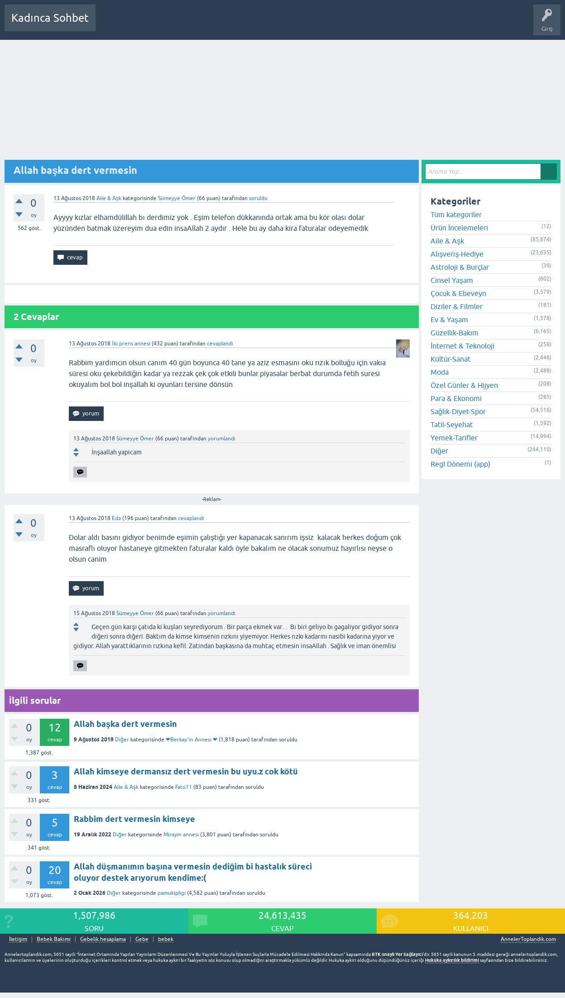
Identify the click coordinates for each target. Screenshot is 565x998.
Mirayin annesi (181, 834)
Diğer (122, 739)
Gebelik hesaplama (103, 939)
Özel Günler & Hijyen (464, 385)
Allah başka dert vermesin (125, 724)
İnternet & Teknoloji (462, 346)
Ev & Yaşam (449, 319)
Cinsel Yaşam (452, 280)
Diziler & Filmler (457, 306)
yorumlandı (221, 438)
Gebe (141, 939)
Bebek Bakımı (370, 24)
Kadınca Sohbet (50, 18)
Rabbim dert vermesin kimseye (134, 819)
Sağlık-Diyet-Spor (458, 411)
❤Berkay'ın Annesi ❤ (191, 739)
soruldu (258, 198)
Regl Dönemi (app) (460, 464)
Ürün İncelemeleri (459, 228)
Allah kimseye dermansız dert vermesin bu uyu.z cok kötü (186, 771)
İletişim (18, 939)
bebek (165, 939)
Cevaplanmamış (150, 24)
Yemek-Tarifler (454, 438)
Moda (440, 372)
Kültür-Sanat (450, 359)
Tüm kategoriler (456, 214)
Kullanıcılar (233, 24)
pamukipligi (172, 893)
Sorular (111, 24)
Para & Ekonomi (456, 398)
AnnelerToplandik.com (528, 939)
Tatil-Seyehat (452, 424)
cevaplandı (220, 343)
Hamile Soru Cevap (318, 24)
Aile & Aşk (108, 198)
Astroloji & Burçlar (460, 267)
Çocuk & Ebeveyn (458, 293)
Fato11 (183, 787)
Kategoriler (195, 24)
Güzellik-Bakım (455, 333)
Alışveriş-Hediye (457, 254)
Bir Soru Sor (270, 24)
